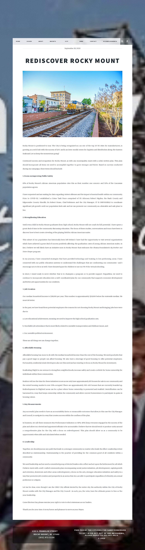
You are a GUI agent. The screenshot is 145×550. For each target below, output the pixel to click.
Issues (29, 41)
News (81, 41)
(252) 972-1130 (46, 537)
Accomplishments (110, 41)
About (41, 41)
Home (18, 41)
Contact (93, 41)
